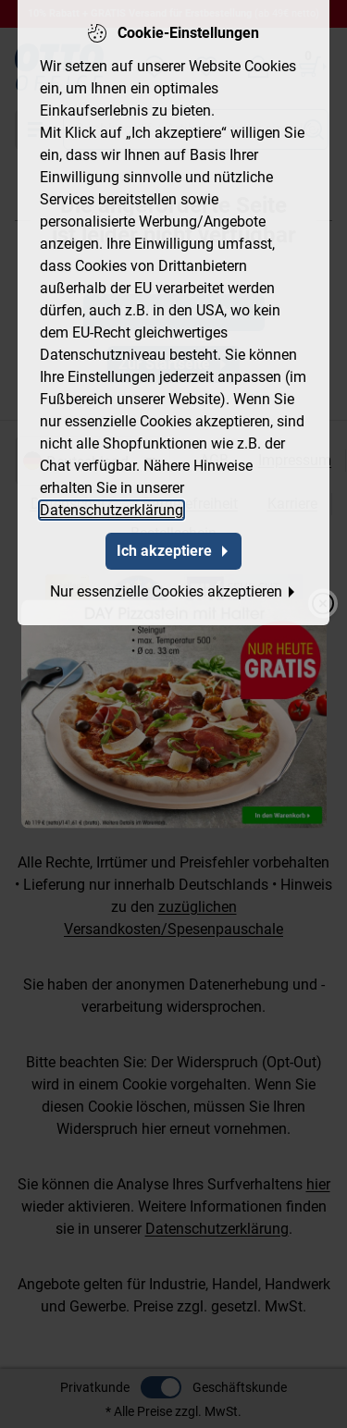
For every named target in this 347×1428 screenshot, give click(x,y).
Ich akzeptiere (173, 546)
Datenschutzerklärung (111, 505)
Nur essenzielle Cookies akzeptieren (173, 587)
